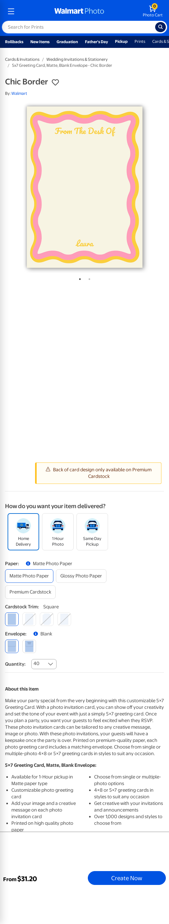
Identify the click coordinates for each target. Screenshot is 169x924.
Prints (140, 41)
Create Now (126, 878)
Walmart (19, 93)
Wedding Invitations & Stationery (77, 59)
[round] (29, 619)
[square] (12, 619)
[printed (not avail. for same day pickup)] (29, 646)
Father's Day (96, 41)
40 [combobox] (36, 663)
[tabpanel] (84, 187)
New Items (40, 41)
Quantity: (15, 664)
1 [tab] (78, 278)
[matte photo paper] (29, 576)
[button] (55, 82)
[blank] (12, 646)
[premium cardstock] (30, 592)
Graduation (67, 41)
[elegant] (46, 619)
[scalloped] (64, 619)
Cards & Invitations (22, 59)
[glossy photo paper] (81, 576)
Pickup (121, 41)
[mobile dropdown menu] (11, 11)
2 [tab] (88, 278)
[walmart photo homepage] (79, 11)
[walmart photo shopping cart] (153, 11)
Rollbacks (14, 41)
